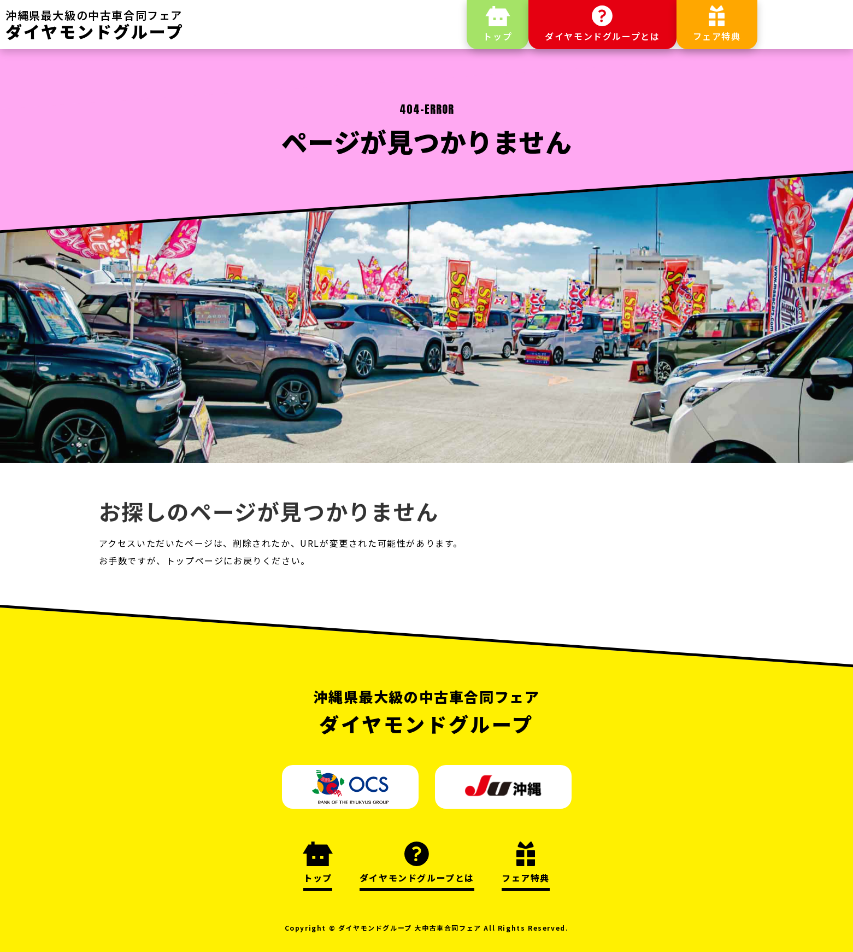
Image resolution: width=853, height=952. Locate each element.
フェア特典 (717, 36)
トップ (497, 36)
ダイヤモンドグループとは (602, 36)
